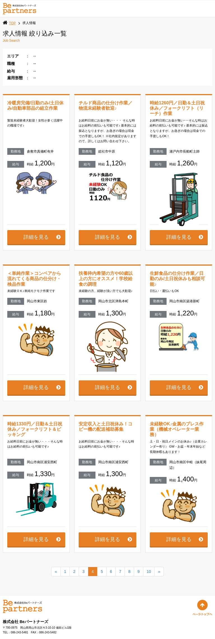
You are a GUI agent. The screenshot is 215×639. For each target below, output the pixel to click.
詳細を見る (36, 242)
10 (149, 577)
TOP (12, 23)
